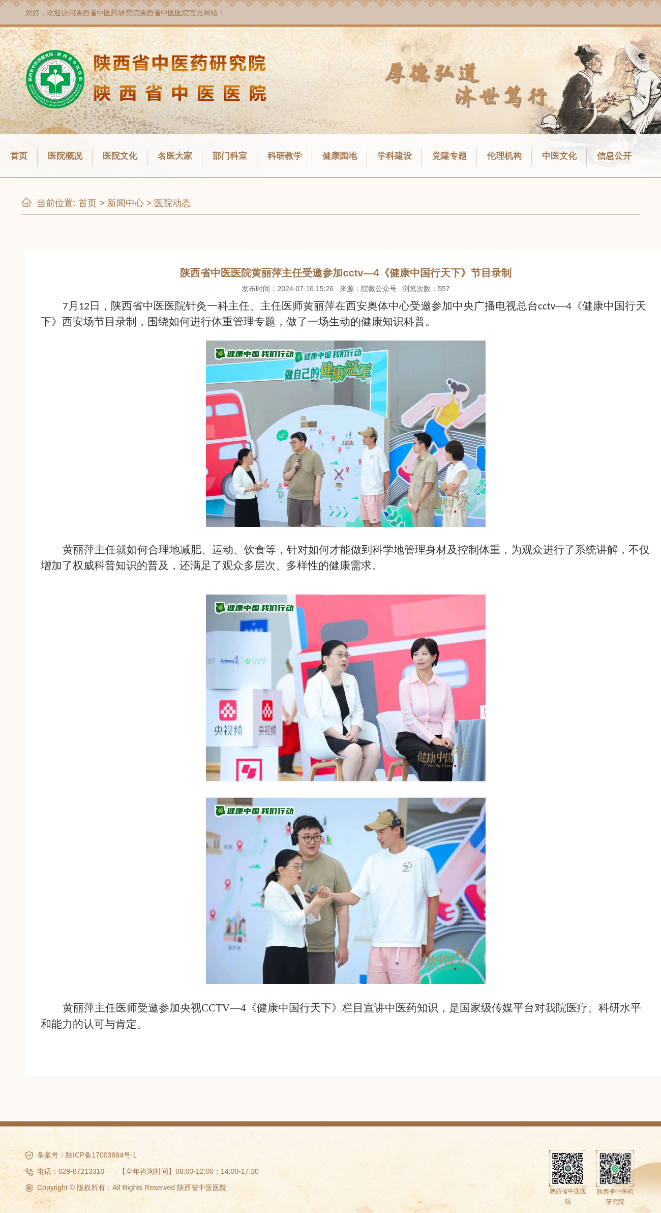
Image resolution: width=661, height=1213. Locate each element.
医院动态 (172, 203)
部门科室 (230, 156)
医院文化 (120, 156)
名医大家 (175, 156)
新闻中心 (125, 203)
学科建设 (394, 156)
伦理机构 (504, 156)
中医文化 (559, 156)
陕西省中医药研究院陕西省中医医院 (132, 13)
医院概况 (65, 156)
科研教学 (284, 156)
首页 (18, 156)
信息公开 (614, 156)
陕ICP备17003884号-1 (101, 1155)
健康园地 (339, 156)
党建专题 (449, 156)
